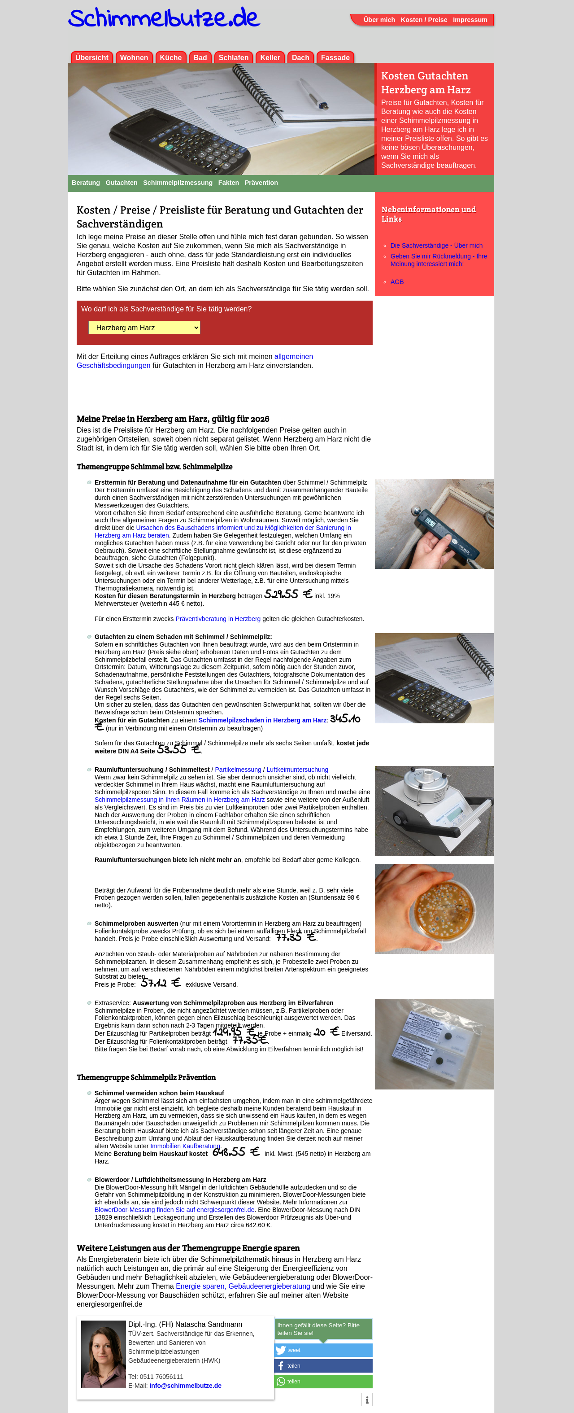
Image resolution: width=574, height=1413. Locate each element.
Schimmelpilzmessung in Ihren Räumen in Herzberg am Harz (180, 799)
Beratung (86, 182)
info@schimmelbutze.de (185, 1385)
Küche (171, 57)
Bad (200, 57)
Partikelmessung (238, 769)
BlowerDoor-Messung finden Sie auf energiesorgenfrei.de (174, 1209)
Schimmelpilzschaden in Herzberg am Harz (263, 720)
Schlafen (234, 57)
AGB (397, 281)
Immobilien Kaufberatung (185, 1146)
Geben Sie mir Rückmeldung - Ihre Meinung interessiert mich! (439, 260)
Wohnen (134, 57)
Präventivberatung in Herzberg (219, 618)
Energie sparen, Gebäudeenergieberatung (243, 1286)
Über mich (379, 19)
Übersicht (92, 57)
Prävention (261, 182)
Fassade (335, 57)
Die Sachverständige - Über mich (437, 245)
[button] (323, 1350)
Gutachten (122, 182)
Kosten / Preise (424, 19)
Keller (270, 57)
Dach (300, 57)
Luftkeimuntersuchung (298, 769)
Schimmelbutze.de (164, 20)
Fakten (228, 182)
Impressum (470, 19)
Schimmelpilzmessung (178, 182)
